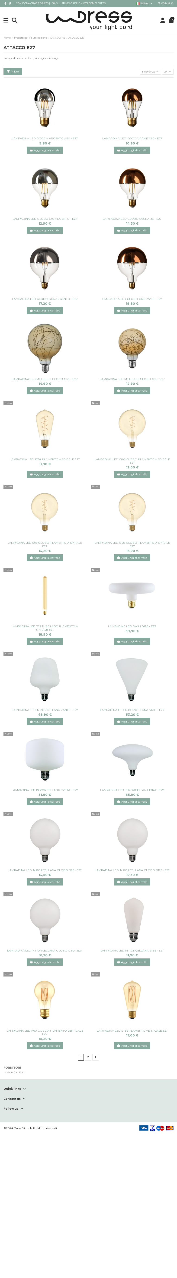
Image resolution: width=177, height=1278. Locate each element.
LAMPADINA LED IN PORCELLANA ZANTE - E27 (45, 710)
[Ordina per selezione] (150, 72)
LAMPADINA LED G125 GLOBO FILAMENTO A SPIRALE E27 (132, 544)
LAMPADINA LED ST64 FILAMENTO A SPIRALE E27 (45, 459)
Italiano (144, 3)
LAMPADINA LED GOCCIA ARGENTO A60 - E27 (45, 138)
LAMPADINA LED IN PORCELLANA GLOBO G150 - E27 (44, 950)
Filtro (13, 71)
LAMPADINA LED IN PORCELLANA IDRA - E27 (132, 790)
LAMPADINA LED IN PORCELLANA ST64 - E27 (132, 950)
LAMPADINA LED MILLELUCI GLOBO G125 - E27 (45, 379)
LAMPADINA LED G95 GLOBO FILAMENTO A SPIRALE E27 (44, 544)
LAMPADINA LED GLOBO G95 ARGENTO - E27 (45, 218)
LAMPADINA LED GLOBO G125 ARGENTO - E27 (45, 299)
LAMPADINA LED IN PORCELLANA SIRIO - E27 (132, 710)
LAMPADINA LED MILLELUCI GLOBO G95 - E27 (132, 379)
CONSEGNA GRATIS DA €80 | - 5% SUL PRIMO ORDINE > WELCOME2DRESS (61, 3)
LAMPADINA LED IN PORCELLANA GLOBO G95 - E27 (45, 870)
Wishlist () (165, 3)
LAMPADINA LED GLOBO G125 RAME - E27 (132, 299)
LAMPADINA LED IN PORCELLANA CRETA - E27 (45, 790)
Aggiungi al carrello (45, 150)
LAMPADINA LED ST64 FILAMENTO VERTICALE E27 (132, 1030)
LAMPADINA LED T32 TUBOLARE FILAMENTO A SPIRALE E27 (45, 628)
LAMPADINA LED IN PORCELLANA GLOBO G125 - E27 (132, 870)
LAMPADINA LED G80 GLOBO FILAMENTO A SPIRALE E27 (132, 461)
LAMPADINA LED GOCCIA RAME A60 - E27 (132, 138)
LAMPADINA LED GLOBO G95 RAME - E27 (132, 218)
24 (167, 71)
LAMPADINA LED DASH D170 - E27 (132, 626)
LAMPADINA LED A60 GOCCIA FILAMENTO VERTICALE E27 (44, 1032)
